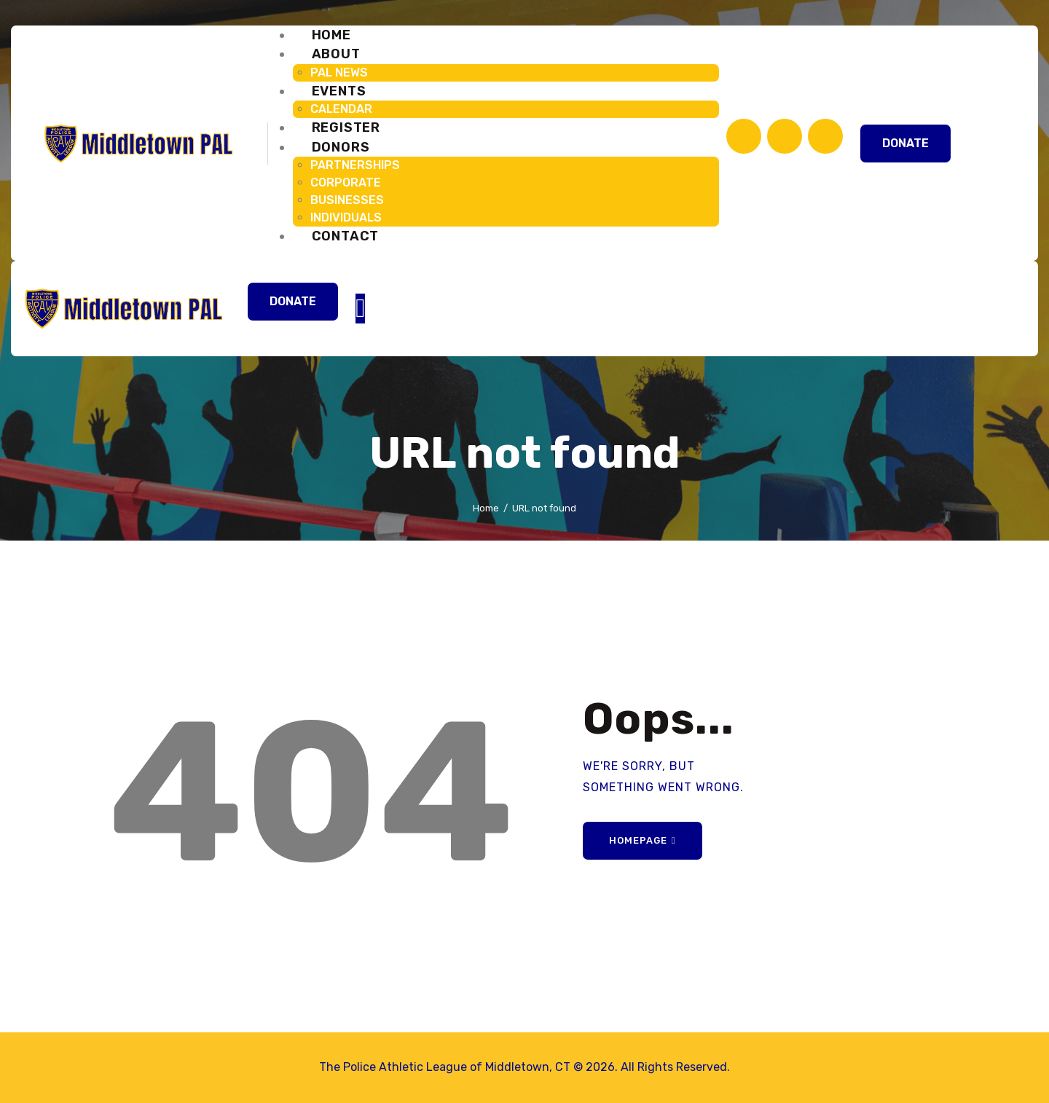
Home (486, 508)
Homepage (638, 840)
